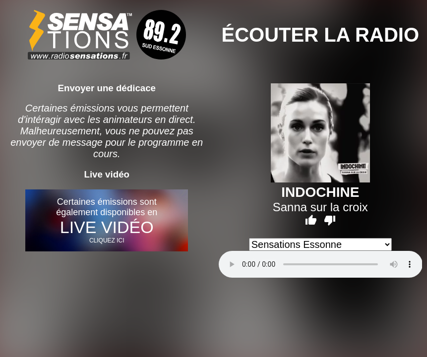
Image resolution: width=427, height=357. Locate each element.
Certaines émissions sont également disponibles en (106, 220)
